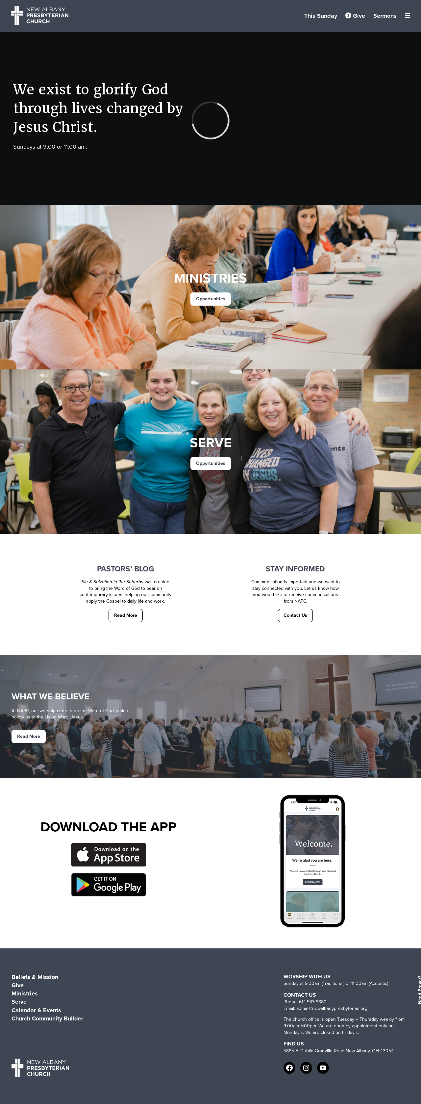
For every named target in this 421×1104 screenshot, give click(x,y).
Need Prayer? (418, 990)
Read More (125, 615)
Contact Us (295, 615)
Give (355, 16)
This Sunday (320, 16)
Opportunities (210, 298)
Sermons (385, 16)
